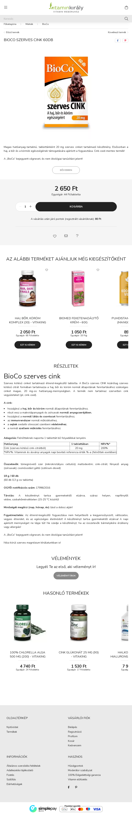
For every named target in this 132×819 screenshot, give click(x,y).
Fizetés (10, 779)
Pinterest (76, 791)
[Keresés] (66, 18)
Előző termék (12, 36)
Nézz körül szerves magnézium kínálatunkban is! (32, 546)
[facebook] (118, 44)
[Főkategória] (10, 27)
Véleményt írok (66, 579)
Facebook (68, 791)
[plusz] (30, 210)
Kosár (71, 744)
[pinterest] (125, 44)
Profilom (73, 740)
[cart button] (126, 7)
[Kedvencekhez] (46, 273)
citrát (104, 468)
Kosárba (76, 210)
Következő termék (117, 36)
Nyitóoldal (12, 731)
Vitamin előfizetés (77, 783)
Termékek (12, 735)
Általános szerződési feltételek (23, 769)
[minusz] (20, 210)
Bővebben (66, 173)
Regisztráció (75, 735)
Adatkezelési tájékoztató (20, 774)
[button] (55, 239)
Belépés (72, 731)
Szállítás (11, 783)
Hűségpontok (75, 769)
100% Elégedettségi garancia (84, 779)
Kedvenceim (74, 749)
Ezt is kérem (27, 348)
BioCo (45, 27)
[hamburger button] (5, 7)
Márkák (29, 27)
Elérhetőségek (14, 788)
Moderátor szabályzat (80, 774)
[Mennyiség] (25, 210)
